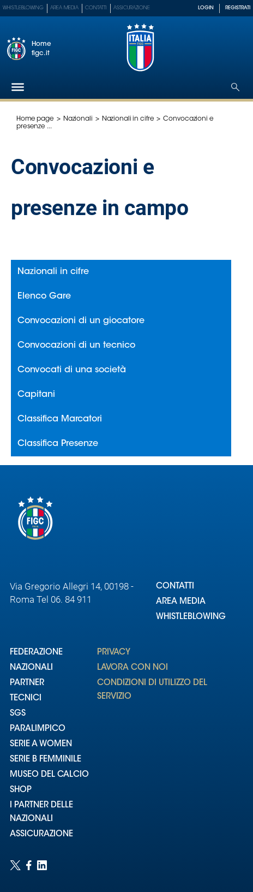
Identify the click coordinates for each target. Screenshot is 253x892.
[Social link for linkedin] (42, 865)
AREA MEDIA (181, 602)
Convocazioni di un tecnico (76, 345)
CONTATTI (175, 586)
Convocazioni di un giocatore (80, 321)
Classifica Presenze (57, 443)
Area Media (64, 7)
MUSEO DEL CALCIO (49, 775)
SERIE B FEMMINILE (45, 760)
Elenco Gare (44, 296)
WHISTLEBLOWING (191, 617)
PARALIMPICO (37, 729)
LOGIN (206, 7)
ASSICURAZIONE (41, 834)
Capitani (36, 394)
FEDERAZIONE (36, 653)
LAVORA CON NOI (132, 668)
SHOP (21, 790)
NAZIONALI (31, 668)
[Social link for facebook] (29, 865)
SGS (18, 714)
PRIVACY (113, 653)
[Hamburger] (17, 87)
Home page (35, 119)
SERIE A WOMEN (41, 744)
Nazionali (78, 119)
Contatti (96, 7)
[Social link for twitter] (15, 865)
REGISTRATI (237, 7)
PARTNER (27, 683)
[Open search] (235, 87)
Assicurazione (131, 7)
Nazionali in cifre (128, 119)
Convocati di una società (71, 370)
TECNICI (25, 698)
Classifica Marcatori (59, 419)
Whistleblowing (23, 7)
